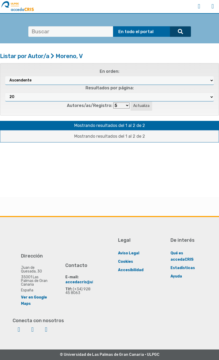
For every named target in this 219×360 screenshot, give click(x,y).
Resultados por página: (110, 87)
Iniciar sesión (199, 6)
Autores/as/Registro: (89, 105)
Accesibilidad (130, 270)
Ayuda (176, 276)
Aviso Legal (128, 253)
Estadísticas (182, 268)
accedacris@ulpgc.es (85, 282)
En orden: (109, 71)
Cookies (125, 261)
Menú (213, 6)
